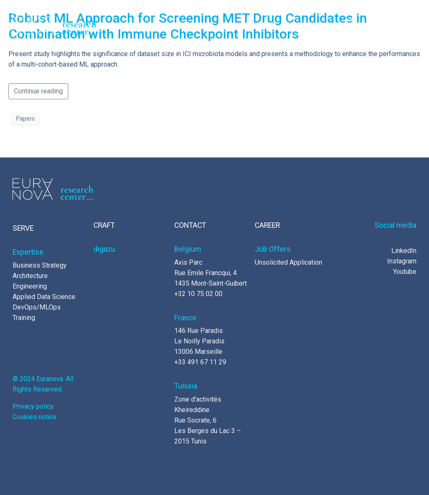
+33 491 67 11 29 (200, 362)
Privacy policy (33, 406)
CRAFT (104, 225)
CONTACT (190, 225)
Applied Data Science (44, 297)
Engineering (30, 286)
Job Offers (273, 249)
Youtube (404, 272)
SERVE (23, 228)
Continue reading (38, 91)
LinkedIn (403, 251)
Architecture (30, 276)
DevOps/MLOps (37, 307)
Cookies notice (35, 417)
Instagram (401, 261)
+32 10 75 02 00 (198, 294)
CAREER (267, 225)
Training (24, 318)
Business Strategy (40, 265)
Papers (25, 118)
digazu (104, 249)
